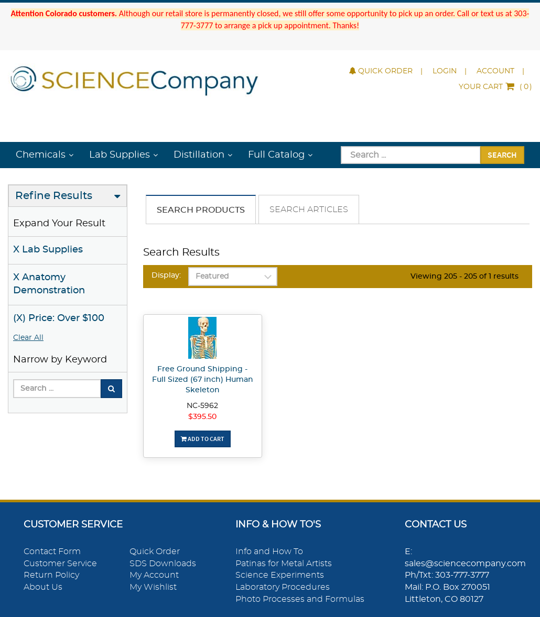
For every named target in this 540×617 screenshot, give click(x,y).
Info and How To (269, 551)
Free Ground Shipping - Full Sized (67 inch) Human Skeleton (202, 380)
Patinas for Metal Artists (283, 563)
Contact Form (52, 551)
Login (445, 71)
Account (495, 71)
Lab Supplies (119, 155)
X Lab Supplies (48, 250)
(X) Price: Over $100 (58, 318)
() (495, 87)
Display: (166, 275)
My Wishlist (153, 587)
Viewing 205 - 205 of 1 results (465, 276)
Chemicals (41, 155)
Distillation (199, 155)
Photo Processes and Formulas (299, 599)
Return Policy (51, 575)
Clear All (28, 337)
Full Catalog (276, 155)
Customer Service (60, 563)
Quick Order (381, 71)
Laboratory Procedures (282, 587)
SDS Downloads (162, 563)
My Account (154, 575)
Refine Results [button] (53, 196)
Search (502, 154)
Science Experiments (279, 575)
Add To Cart (202, 439)
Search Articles (308, 209)
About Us (43, 587)
